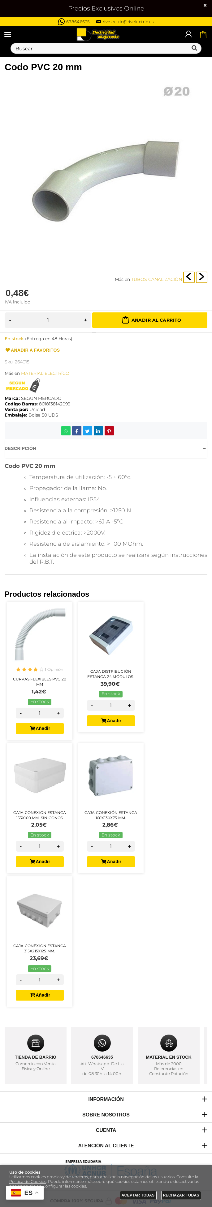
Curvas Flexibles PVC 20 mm (39, 682)
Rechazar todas (181, 1195)
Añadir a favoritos (32, 350)
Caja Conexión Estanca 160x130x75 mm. (110, 815)
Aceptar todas (138, 1195)
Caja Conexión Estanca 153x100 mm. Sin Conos (39, 815)
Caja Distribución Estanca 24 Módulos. (110, 674)
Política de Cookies (27, 1181)
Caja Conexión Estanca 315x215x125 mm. (39, 948)
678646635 (74, 21)
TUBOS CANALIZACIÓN (156, 279)
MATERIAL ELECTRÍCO (45, 373)
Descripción (20, 448)
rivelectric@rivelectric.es (125, 21)
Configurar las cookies (64, 1186)
